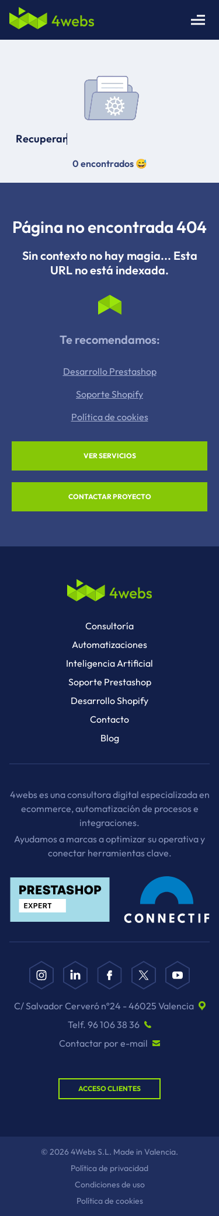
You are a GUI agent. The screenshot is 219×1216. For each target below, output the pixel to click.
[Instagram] (41, 975)
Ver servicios (110, 455)
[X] (143, 975)
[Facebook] (109, 975)
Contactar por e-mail (103, 1043)
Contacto (109, 719)
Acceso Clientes (109, 1088)
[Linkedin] (75, 975)
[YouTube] (177, 975)
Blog (109, 738)
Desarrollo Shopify (109, 700)
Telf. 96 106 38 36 (104, 1024)
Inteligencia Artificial (109, 663)
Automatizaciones (109, 644)
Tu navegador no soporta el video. (109, 86)
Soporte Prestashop (109, 682)
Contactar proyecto (109, 496)
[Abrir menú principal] (198, 20)
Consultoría (109, 626)
